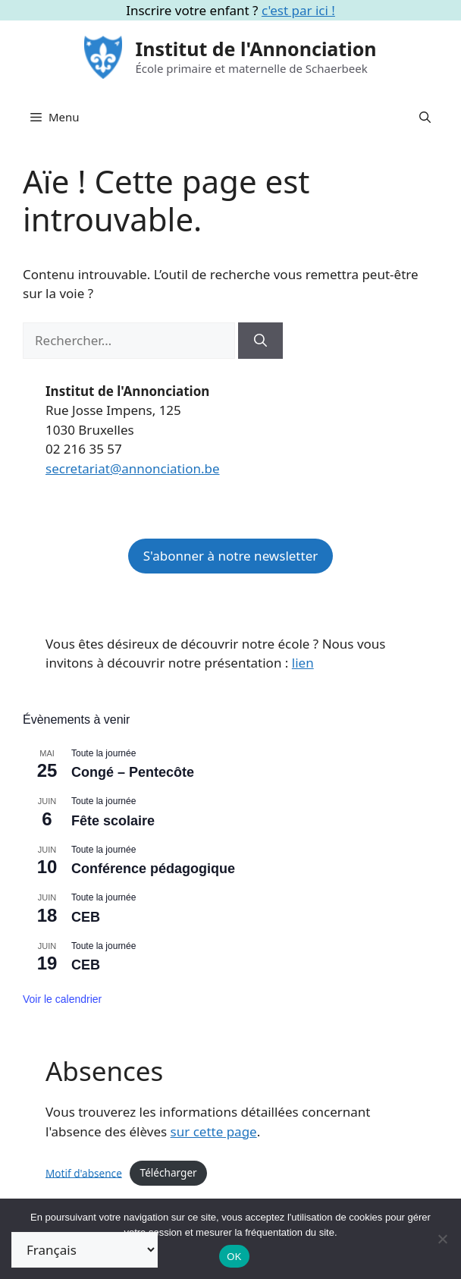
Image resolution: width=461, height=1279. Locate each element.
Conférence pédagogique (153, 868)
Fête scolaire (113, 820)
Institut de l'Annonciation (255, 48)
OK (234, 1256)
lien (303, 662)
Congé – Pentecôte (132, 772)
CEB (85, 917)
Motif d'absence (83, 1172)
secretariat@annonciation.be (132, 468)
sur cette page (214, 1131)
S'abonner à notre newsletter (230, 555)
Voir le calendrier (62, 999)
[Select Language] (84, 1250)
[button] (425, 117)
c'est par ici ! (298, 10)
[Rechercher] (260, 340)
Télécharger (168, 1172)
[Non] (442, 1238)
